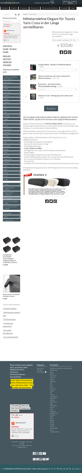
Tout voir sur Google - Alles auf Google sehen (22, 446)
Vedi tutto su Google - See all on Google (21, 442)
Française (23, 8)
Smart (6, 176)
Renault (6, 162)
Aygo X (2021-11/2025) (9, 194)
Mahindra (7, 132)
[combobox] (65, 40)
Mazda (6, 136)
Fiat (5, 109)
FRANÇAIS (25, 408)
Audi (5, 85)
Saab (5, 166)
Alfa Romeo (8, 82)
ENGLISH (25, 406)
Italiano (5, 8)
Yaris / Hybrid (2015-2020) (11, 202)
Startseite (35, 8)
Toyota (25, 14)
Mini (5, 142)
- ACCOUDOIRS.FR (10, 337)
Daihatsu (7, 102)
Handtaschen (8, 220)
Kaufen (51, 108)
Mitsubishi (7, 146)
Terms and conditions (50, 8)
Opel (5, 152)
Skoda (6, 173)
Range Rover (8, 159)
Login (73, 8)
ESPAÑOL (15, 411)
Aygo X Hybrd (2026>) (9, 188)
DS (5, 105)
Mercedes (7, 139)
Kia (5, 122)
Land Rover (8, 129)
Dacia (6, 99)
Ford (5, 112)
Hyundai (6, 116)
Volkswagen (8, 213)
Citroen (6, 95)
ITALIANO (15, 406)
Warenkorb (42, 372)
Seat (5, 169)
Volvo (6, 217)
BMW (6, 89)
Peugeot (7, 156)
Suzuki (6, 179)
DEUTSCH (15, 408)
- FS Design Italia (9, 319)
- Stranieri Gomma (9, 308)
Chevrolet (7, 92)
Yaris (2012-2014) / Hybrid (11, 207)
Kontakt (64, 8)
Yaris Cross (32, 14)
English (14, 8)
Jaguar (6, 119)
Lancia (6, 126)
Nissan (6, 149)
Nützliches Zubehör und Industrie (10, 78)
